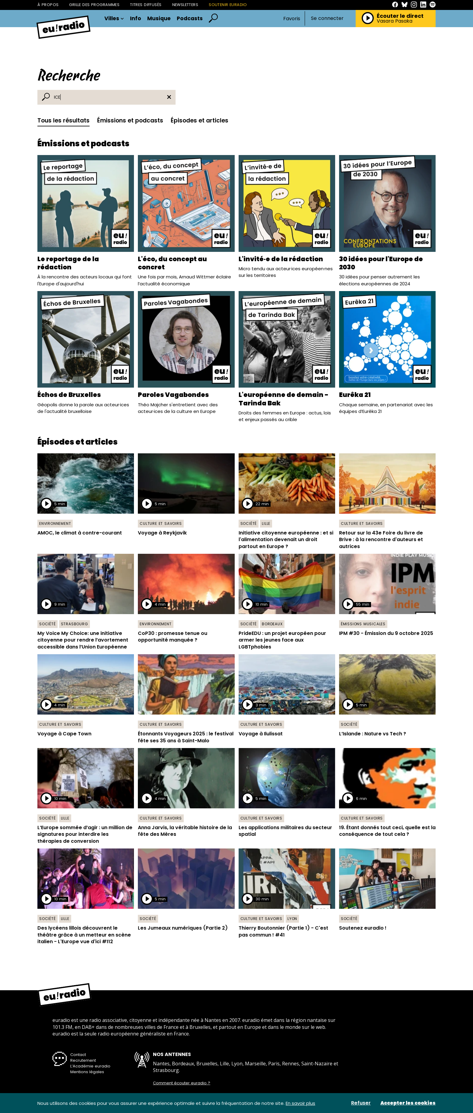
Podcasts (190, 18)
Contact (78, 1055)
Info (135, 18)
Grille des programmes (94, 4)
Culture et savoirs (161, 523)
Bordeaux (272, 623)
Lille (266, 523)
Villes (114, 18)
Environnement (55, 523)
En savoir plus (300, 1103)
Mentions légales (87, 1072)
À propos (48, 4)
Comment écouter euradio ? (181, 1083)
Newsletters (185, 4)
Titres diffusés (145, 4)
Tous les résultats (63, 120)
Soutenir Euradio (228, 4)
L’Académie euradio (90, 1066)
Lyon (292, 918)
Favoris (291, 18)
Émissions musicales (363, 623)
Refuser (361, 1103)
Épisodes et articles (199, 120)
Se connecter (327, 18)
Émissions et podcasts (130, 120)
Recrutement (83, 1060)
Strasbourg (74, 623)
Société (248, 523)
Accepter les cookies (408, 1103)
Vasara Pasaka (394, 21)
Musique (159, 18)
